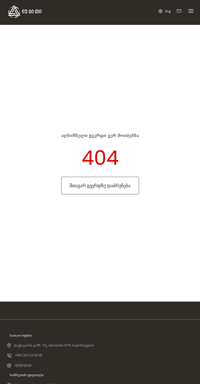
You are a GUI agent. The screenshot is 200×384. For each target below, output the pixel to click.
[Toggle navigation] (189, 12)
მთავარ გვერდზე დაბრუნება (100, 185)
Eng (164, 11)
